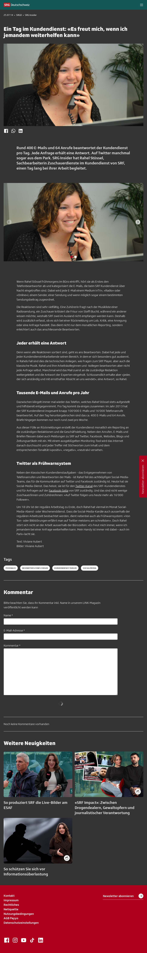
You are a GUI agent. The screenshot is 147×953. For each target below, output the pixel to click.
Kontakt (9, 895)
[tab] (71, 257)
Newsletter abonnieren (123, 896)
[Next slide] (137, 222)
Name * (8, 615)
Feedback (11, 568)
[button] (141, 5)
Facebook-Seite (58, 490)
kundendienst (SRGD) (65, 568)
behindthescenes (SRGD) (35, 568)
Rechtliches (11, 904)
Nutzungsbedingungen (19, 913)
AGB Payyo (11, 918)
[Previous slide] (9, 222)
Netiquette (11, 909)
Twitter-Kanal (84, 486)
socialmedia (89, 568)
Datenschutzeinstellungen (21, 922)
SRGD (19, 15)
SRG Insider (31, 15)
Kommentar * (12, 645)
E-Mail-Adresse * (14, 630)
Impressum (11, 900)
